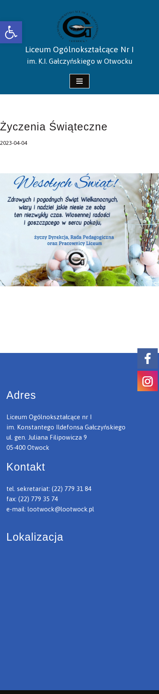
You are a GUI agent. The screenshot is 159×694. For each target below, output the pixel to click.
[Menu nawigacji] (79, 81)
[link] (11, 32)
